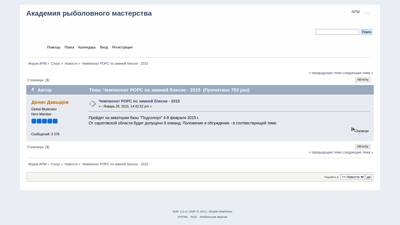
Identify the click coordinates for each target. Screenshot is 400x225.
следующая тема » (357, 73)
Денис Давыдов (49, 102)
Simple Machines (220, 211)
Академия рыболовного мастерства (89, 13)
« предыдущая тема (325, 73)
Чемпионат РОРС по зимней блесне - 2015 (139, 101)
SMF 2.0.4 (179, 211)
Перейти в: (331, 177)
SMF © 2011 (198, 211)
